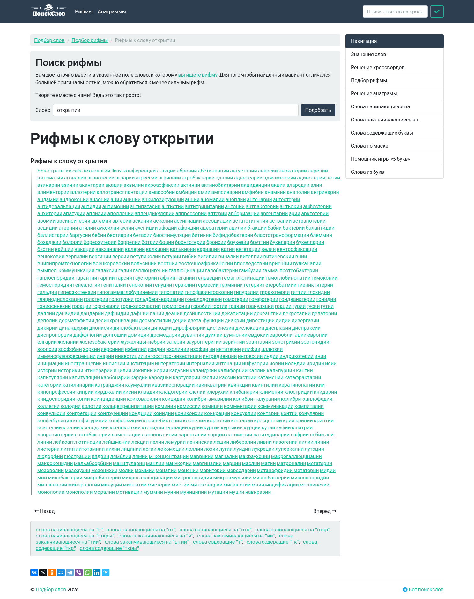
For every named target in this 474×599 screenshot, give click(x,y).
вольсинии (144, 263)
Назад (44, 511)
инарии (105, 356)
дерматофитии (76, 320)
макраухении (254, 456)
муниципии (193, 492)
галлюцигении (150, 270)
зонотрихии (286, 342)
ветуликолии (145, 256)
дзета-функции (206, 320)
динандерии (73, 328)
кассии (227, 377)
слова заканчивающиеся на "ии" (235, 535)
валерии (135, 249)
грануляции (260, 306)
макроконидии (55, 463)
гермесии (207, 284)
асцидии (47, 227)
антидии (91, 206)
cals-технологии (91, 170)
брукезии (238, 242)
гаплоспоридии (55, 277)
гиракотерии (275, 292)
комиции (212, 406)
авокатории (293, 170)
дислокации (249, 328)
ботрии (150, 242)
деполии (47, 320)
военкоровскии (111, 263)
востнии (167, 263)
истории (47, 370)
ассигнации (188, 220)
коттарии (242, 420)
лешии (221, 442)
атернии (68, 227)
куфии (283, 427)
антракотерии (262, 206)
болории (72, 242)
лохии (211, 449)
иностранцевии (83, 363)
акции (278, 185)
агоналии (75, 177)
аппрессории (191, 213)
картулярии (186, 377)
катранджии (109, 385)
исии (331, 363)
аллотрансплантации (122, 192)
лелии (157, 442)
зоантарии (258, 342)
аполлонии (120, 213)
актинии (190, 185)
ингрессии (250, 356)
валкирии (157, 249)
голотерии (96, 299)
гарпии (106, 277)
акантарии (91, 185)
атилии (87, 227)
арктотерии (315, 213)
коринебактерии (162, 420)
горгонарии (106, 306)
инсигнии (114, 363)
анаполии (298, 192)
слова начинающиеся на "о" (69, 529)
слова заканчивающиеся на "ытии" (147, 541)
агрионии (170, 177)
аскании (142, 220)
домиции (138, 335)
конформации (125, 420)
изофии (199, 349)
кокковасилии (144, 399)
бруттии (259, 242)
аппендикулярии (154, 213)
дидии (283, 320)
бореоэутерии (100, 242)
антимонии (115, 206)
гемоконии (324, 277)
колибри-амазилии (209, 399)
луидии (242, 449)
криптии (324, 420)
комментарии (240, 406)
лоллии (194, 449)
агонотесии (101, 177)
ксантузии (49, 427)
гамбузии (250, 270)
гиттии (299, 292)
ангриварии (325, 192)
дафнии (139, 313)
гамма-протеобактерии (290, 270)
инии (320, 356)
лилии (306, 442)
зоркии (91, 349)
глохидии (318, 292)
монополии (79, 492)
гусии (313, 306)
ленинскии (199, 442)
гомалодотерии (203, 299)
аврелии (318, 170)
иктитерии (228, 349)
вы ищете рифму (198, 74)
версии (120, 256)
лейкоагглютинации (77, 442)
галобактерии (221, 270)
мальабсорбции (93, 463)
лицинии (131, 449)
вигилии (207, 256)
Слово (42, 110)
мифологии (236, 484)
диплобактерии (131, 328)
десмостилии (155, 320)
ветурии (171, 256)
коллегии (48, 406)
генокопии (139, 284)
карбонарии (115, 377)
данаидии (67, 313)
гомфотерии (263, 299)
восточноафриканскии (205, 263)
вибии (189, 256)
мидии (328, 470)
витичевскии (278, 256)
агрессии (146, 177)
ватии (228, 249)
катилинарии (78, 385)
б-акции (256, 227)
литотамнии (90, 449)
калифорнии (233, 370)
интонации (228, 363)
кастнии (246, 377)
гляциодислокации (60, 299)
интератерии (170, 363)
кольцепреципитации (128, 406)
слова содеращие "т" (217, 541)
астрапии (280, 220)
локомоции (171, 449)
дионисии (100, 328)
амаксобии (161, 192)
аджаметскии (279, 177)
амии (204, 192)
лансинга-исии (159, 434)
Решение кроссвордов (377, 67)
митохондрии (206, 484)
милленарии (52, 484)
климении (271, 392)
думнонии (235, 335)
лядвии (100, 456)
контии (289, 413)
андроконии (74, 199)
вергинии (100, 256)
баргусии (80, 235)
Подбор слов (49, 40)
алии (316, 185)
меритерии (213, 470)
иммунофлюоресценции (66, 356)
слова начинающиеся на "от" (141, 529)
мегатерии (319, 463)
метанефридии (275, 470)
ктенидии (153, 427)
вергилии (76, 256)
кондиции (140, 413)
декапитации (237, 313)
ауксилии (108, 227)
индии (270, 356)
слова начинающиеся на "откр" (293, 529)
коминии (165, 406)
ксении (71, 427)
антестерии (286, 199)
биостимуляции (172, 235)
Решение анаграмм (374, 93)
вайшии (64, 249)
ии (212, 349)
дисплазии (278, 328)
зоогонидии (315, 342)
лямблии (120, 456)
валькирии (183, 249)
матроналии (291, 463)
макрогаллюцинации (296, 456)
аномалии (212, 199)
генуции (162, 284)
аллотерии (83, 192)
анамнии (275, 192)
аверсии (268, 170)
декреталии (297, 313)
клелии (196, 392)
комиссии (189, 406)
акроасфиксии (162, 185)
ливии (264, 442)
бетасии (142, 235)
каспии (209, 377)
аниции (132, 199)
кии (320, 385)
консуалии (243, 413)
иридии (315, 363)
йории (161, 370)
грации (283, 306)
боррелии (129, 242)
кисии (130, 392)
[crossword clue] (395, 11)
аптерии (217, 213)
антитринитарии (204, 206)
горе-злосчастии (141, 306)
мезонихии (104, 470)
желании (68, 342)
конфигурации (90, 420)
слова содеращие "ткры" (109, 548)
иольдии (295, 363)
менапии (166, 470)
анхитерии (49, 213)
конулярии (311, 413)
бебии (99, 235)
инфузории (255, 363)
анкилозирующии (163, 199)
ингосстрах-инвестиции (173, 356)
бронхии (216, 242)
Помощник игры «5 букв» (380, 159)
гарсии (124, 277)
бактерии (294, 227)
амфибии (253, 192)
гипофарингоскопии (208, 292)
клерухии (217, 392)
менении (188, 470)
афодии (168, 227)
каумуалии (138, 385)
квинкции (239, 385)
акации (113, 185)
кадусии (179, 370)
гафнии (166, 277)
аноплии (236, 199)
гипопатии (171, 292)
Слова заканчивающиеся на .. (386, 119)
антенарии (259, 199)
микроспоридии (193, 477)
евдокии (258, 335)
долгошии (115, 335)
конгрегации (81, 413)
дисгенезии (220, 328)
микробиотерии (102, 477)
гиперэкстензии (77, 292)
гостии (219, 306)
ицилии (122, 370)
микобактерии (65, 477)
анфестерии (317, 206)
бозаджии (49, 242)
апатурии (74, 213)
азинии (69, 185)
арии (294, 213)
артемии (101, 220)
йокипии (142, 370)
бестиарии (119, 235)
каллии (257, 370)
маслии (251, 463)
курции (252, 427)
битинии (202, 235)
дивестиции (260, 320)
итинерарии (98, 370)
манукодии (178, 463)
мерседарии (241, 470)
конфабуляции (54, 420)
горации (81, 306)
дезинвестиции (201, 313)
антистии (173, 206)
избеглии (136, 349)
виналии (228, 256)
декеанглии (267, 313)
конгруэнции (112, 413)
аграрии (125, 177)
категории (49, 385)
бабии (275, 227)
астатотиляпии (250, 220)
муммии (153, 492)
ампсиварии (226, 192)
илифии (251, 349)
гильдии (47, 292)
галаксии (106, 270)
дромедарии (165, 335)
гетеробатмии (279, 284)
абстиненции (213, 170)
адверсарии (248, 177)
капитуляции (84, 377)
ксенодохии (95, 427)
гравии (236, 306)
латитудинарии (271, 434)
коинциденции (108, 399)
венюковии (50, 256)
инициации (50, 363)
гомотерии (235, 299)
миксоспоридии (310, 477)
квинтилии (265, 385)
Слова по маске (369, 145)
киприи (85, 392)
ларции (216, 434)
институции (140, 363)
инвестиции (129, 356)
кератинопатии (297, 385)
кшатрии (302, 427)
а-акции (166, 170)
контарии (268, 413)
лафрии (300, 434)
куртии (212, 427)
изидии (156, 349)
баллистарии (52, 235)
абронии (187, 170)
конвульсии (51, 413)
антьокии (291, 206)
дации (157, 313)
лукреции (263, 449)
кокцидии (173, 399)
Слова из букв (367, 172)
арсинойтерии (73, 220)
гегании (185, 277)
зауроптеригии (204, 342)
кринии (304, 420)
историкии (70, 370)
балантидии (320, 227)
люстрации (77, 456)
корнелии (194, 420)
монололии (50, 492)
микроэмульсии (232, 477)
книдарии (325, 392)
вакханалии (109, 249)
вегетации (248, 249)
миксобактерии (271, 477)
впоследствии (251, 263)
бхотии (45, 249)
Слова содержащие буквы (382, 132)
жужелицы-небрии (143, 342)
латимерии (239, 434)
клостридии (298, 392)
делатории (324, 313)
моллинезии (315, 484)
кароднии (160, 377)
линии (321, 442)
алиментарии (53, 192)
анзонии (100, 199)
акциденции (255, 185)
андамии (48, 199)
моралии (104, 492)
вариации (208, 249)
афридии (188, 227)
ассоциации (217, 220)
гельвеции (208, 277)
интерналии (200, 363)
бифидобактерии (233, 235)
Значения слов (368, 54)
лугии (226, 449)
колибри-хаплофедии (306, 399)
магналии (226, 456)
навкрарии (258, 492)
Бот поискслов (426, 589)
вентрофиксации (297, 249)
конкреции (217, 413)
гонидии (326, 299)
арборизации (244, 213)
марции (232, 463)
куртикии (232, 427)
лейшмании (116, 442)
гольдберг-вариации (159, 299)
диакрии (235, 320)
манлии (155, 463)
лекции (140, 442)
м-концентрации (169, 456)
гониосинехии (54, 306)
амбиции (186, 192)
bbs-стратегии (54, 170)
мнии (258, 484)
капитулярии (52, 377)
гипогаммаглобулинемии (127, 292)
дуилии (213, 335)
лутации (314, 449)
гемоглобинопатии (287, 277)
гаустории (145, 277)
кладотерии (173, 392)
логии (150, 449)
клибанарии (244, 392)
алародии (297, 185)
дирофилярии (189, 328)
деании (174, 313)
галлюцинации (186, 270)
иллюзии (272, 349)
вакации (84, 249)
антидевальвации (58, 206)
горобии (201, 306)
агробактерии (198, 177)
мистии (180, 484)
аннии (192, 199)
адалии (224, 177)
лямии (140, 456)
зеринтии (234, 342)
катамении (270, 377)
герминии (231, 284)
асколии (163, 220)
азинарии (48, 185)
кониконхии (189, 413)
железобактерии (100, 342)
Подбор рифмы (90, 40)
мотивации (129, 492)
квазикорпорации (173, 385)
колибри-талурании (256, 399)
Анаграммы (112, 11)
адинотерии (311, 177)
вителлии (251, 256)
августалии (243, 170)
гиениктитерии (315, 284)
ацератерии (214, 227)
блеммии (321, 235)
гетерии (253, 284)
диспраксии (306, 328)
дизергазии (305, 320)
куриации (176, 427)
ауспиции (146, 227)
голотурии (121, 299)
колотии (91, 406)
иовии (276, 363)
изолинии (177, 349)
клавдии (148, 392)
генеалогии (86, 284)
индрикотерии (296, 356)
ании (116, 199)
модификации (282, 484)
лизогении (285, 442)
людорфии (50, 456)
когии (83, 399)
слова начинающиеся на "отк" (215, 529)
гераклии (184, 284)
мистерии (159, 484)
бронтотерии (190, 242)
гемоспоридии (54, 284)
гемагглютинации (243, 277)
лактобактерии (92, 434)
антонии (235, 206)
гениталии (113, 284)
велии (268, 249)
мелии (126, 470)
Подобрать (318, 110)
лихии (113, 449)
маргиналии (207, 463)
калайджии (203, 370)
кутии (268, 427)
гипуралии (246, 292)
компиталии (309, 406)
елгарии (47, 342)
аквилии (133, 185)
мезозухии (77, 470)
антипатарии (145, 206)
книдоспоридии (56, 399)
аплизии (96, 213)
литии (68, 449)
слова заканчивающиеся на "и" (155, 535)
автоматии (50, 177)
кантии (304, 370)
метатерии (306, 470)
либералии (243, 442)
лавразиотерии (55, 434)
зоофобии (70, 349)
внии (301, 256)
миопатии (134, 484)
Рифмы (84, 11)
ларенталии (192, 434)
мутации (218, 492)
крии (288, 420)
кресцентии (268, 420)
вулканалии (307, 263)
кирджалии (108, 392)
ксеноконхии (125, 427)
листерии (48, 449)
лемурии (175, 442)
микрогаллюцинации (147, 477)
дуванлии (192, 335)
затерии (175, 342)
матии (268, 463)
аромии (46, 220)
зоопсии (47, 349)
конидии (163, 413)
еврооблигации (288, 335)
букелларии (310, 242)
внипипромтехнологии (64, 263)
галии (125, 270)
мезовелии (50, 470)
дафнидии (117, 313)
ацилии (237, 227)
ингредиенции (220, 356)
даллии (46, 313)
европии (317, 335)
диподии (161, 328)
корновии (218, 420)
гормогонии (176, 306)
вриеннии (280, 263)
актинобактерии (220, 185)
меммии (145, 470)
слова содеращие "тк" (273, 541)
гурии (299, 306)
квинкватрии (211, 385)
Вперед (324, 511)
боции (166, 242)
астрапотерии (309, 220)
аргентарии (274, 213)
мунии (171, 492)
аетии (333, 177)
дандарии (92, 313)
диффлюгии (87, 335)
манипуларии (129, 463)
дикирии (47, 328)
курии (196, 427)
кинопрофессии (56, 392)
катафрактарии (302, 377)
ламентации (126, 434)
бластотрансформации (281, 235)
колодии (71, 406)
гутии (327, 306)
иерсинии (112, 349)
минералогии (84, 484)
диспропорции (54, 335)
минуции (111, 484)
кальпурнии (281, 370)
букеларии (282, 242)
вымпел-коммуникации (65, 270)
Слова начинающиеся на (380, 106)
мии (42, 477)
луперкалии (289, 449)
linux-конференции (133, 170)
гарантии (86, 277)
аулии (127, 227)
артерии (121, 220)
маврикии (201, 456)
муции (236, 492)
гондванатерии (297, 299)
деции (179, 320)
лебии (317, 434)
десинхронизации (116, 320)
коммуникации (275, 406)
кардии (139, 377)
